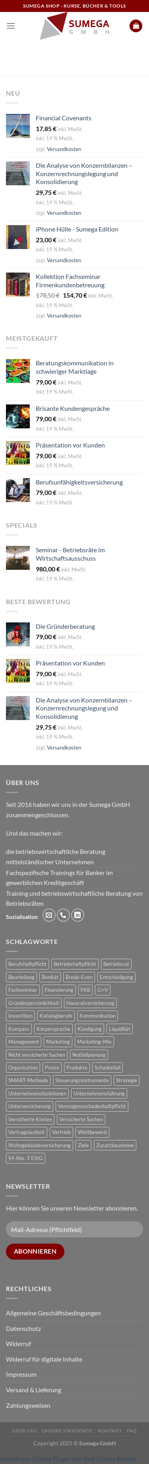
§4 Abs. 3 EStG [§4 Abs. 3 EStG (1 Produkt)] (25, 1158)
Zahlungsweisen (28, 1405)
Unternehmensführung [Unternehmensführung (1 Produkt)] (99, 1093)
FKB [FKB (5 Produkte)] (85, 990)
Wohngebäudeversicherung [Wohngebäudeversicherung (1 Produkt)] (39, 1145)
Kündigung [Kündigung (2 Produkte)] (89, 1029)
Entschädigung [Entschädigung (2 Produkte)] (116, 977)
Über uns (24, 1431)
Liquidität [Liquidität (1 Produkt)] (119, 1029)
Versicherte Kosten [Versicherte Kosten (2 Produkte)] (30, 1119)
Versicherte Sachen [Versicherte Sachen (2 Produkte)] (81, 1119)
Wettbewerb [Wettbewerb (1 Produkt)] (92, 1132)
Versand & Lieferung (33, 1389)
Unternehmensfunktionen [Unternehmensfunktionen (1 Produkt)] (37, 1093)
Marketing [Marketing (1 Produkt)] (58, 1041)
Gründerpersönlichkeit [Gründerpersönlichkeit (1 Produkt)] (33, 1003)
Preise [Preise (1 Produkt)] (52, 1067)
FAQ (132, 1431)
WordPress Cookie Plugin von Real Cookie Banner (68, 1458)
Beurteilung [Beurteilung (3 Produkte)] (21, 977)
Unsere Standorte (67, 1431)
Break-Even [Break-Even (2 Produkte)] (79, 977)
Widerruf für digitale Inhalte (44, 1359)
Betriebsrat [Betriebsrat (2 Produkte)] (116, 964)
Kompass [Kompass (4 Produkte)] (18, 1029)
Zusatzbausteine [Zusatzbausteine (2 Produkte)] (115, 1145)
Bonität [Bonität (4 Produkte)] (50, 977)
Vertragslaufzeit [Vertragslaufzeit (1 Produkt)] (26, 1132)
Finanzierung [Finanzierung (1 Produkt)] (59, 990)
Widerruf (18, 1343)
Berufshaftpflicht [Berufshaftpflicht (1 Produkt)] (27, 964)
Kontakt (110, 1431)
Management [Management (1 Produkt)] (23, 1041)
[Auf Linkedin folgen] (77, 915)
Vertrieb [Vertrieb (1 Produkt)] (61, 1132)
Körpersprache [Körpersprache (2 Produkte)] (53, 1029)
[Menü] (10, 25)
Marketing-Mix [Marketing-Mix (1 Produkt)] (94, 1041)
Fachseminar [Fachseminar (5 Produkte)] (22, 990)
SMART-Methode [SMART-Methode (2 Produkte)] (28, 1080)
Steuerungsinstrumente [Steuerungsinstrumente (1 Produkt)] (82, 1080)
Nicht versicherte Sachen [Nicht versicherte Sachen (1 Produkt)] (36, 1055)
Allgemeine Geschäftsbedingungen (53, 1313)
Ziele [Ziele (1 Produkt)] (83, 1145)
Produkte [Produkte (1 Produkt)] (76, 1067)
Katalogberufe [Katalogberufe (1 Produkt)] (56, 1016)
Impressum (21, 1374)
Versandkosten (64, 149)
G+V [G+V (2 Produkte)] (102, 990)
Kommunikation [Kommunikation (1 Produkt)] (97, 1016)
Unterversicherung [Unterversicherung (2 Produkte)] (29, 1106)
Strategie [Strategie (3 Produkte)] (126, 1080)
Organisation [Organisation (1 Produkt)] (23, 1067)
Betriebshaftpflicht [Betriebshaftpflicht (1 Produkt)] (75, 964)
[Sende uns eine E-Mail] (49, 915)
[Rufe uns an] (63, 915)
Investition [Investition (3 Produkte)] (20, 1016)
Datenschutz (23, 1328)
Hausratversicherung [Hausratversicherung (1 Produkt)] (90, 1003)
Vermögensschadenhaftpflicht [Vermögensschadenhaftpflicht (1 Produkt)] (92, 1106)
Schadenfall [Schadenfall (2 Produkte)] (107, 1067)
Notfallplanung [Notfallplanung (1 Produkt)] (89, 1055)
